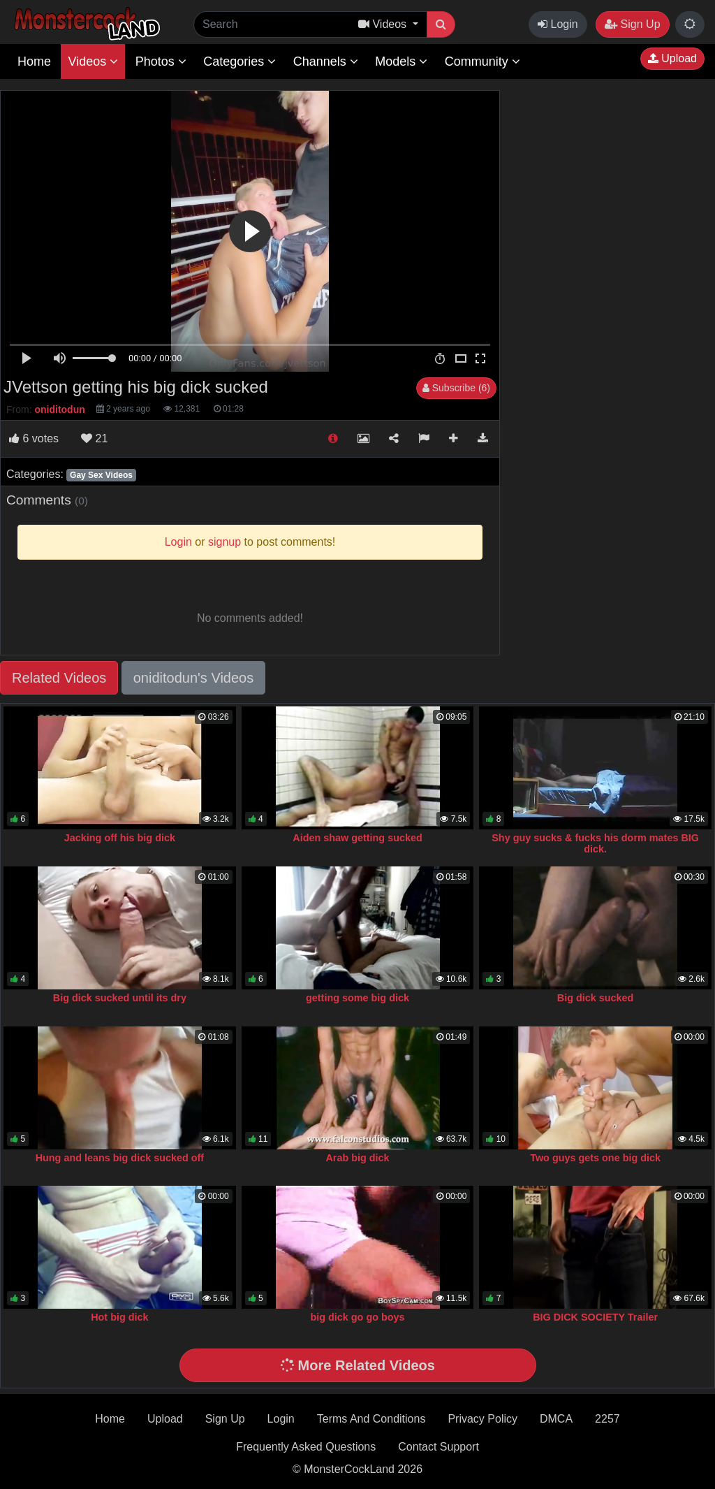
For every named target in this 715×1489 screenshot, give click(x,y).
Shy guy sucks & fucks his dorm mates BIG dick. (595, 843)
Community (482, 61)
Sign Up (632, 24)
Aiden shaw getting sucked (357, 837)
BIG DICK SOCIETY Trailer (595, 1317)
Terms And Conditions (371, 1419)
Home (34, 61)
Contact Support (438, 1447)
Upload (672, 58)
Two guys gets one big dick (595, 1157)
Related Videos (59, 677)
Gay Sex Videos (101, 475)
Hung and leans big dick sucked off (120, 1157)
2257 (607, 1419)
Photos (160, 61)
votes (34, 438)
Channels (325, 61)
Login (558, 24)
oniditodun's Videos (193, 677)
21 (94, 438)
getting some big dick (357, 997)
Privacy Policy (482, 1419)
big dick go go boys (357, 1317)
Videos (93, 61)
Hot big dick (119, 1317)
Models (401, 61)
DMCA (556, 1419)
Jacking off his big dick (119, 837)
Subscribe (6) (456, 387)
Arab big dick (357, 1157)
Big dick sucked (595, 997)
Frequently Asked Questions (306, 1447)
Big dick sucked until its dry (119, 997)
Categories (239, 61)
